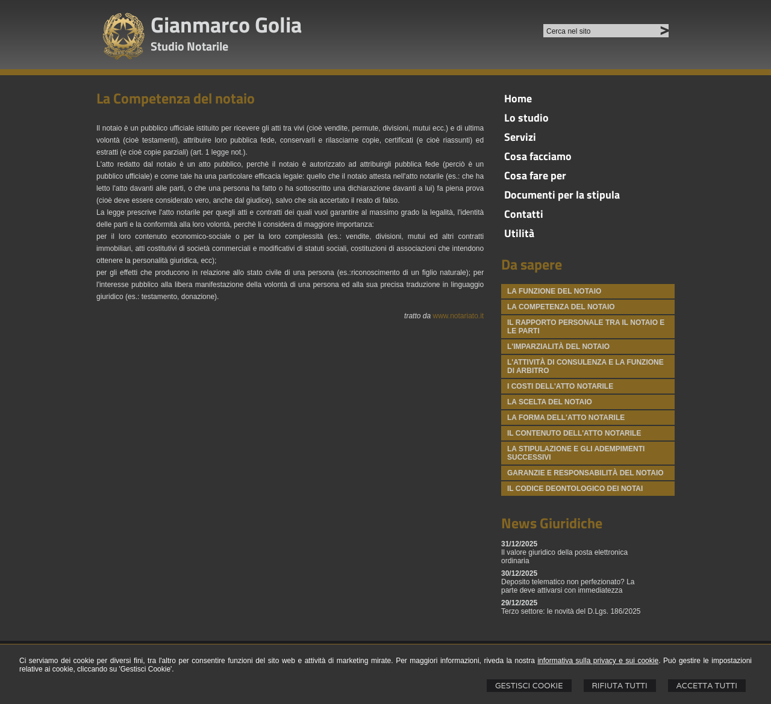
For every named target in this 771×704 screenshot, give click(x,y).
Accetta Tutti (706, 686)
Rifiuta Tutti (620, 686)
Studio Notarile (189, 46)
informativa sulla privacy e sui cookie (597, 660)
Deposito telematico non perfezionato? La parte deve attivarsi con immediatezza (567, 586)
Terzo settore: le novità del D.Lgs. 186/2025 (570, 611)
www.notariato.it (458, 316)
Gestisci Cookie (529, 686)
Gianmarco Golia (226, 24)
